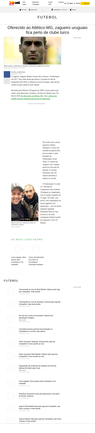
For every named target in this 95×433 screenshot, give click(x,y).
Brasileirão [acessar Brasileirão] (64, 9)
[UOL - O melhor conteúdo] (14, 3)
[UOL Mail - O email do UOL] (70, 3)
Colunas (61, 2)
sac (65, 3)
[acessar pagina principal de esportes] (72, 9)
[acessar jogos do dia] (32, 9)
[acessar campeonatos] (55, 9)
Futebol (47, 17)
